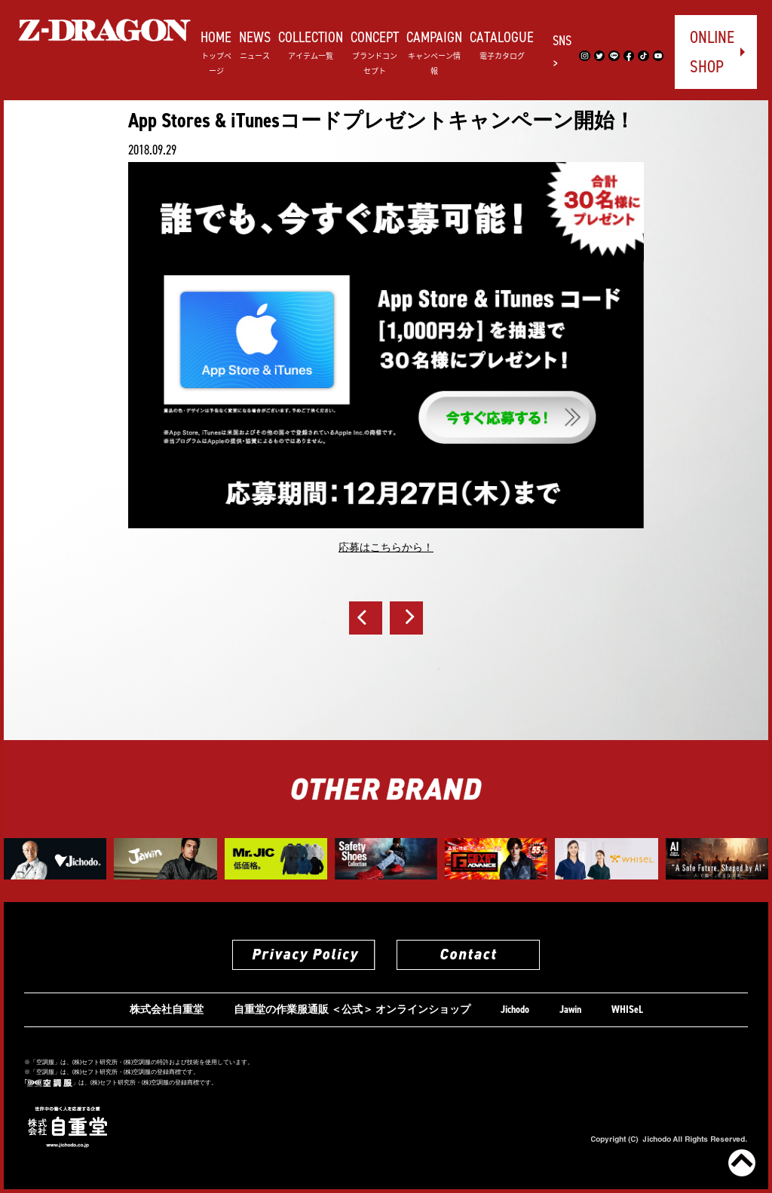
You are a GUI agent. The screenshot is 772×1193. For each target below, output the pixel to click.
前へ (365, 618)
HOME (216, 51)
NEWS (255, 44)
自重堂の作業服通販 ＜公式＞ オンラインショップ (352, 1009)
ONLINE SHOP (712, 52)
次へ (406, 618)
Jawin (570, 1009)
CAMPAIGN (434, 51)
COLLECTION (310, 44)
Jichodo (515, 1009)
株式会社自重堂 (167, 1009)
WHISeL (627, 1009)
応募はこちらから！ (386, 547)
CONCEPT (375, 51)
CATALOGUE (502, 44)
